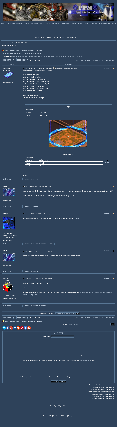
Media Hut (32, 50)
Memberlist (56, 23)
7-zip (77, 218)
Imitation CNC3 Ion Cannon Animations (23, 53)
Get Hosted (11, 23)
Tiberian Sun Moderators (74, 56)
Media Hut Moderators (30, 56)
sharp (55, 377)
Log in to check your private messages (97, 23)
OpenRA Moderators (44, 56)
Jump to (64, 324)
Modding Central (22, 50)
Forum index (9, 50)
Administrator (85, 360)
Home (3, 23)
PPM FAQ (20, 23)
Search (48, 23)
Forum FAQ (29, 23)
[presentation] (22, 368)
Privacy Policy (39, 23)
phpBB (57, 406)
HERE (80, 37)
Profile (80, 23)
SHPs (40, 50)
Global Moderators (17, 56)
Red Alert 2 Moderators (58, 56)
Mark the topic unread (83, 60)
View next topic (109, 60)
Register (74, 23)
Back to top (7, 179)
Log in (114, 23)
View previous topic (98, 60)
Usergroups (65, 23)
